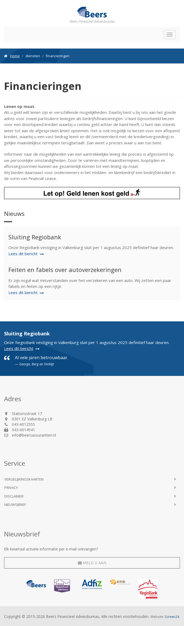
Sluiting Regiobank (34, 237)
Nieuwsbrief (15, 504)
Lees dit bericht (18, 348)
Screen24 (172, 616)
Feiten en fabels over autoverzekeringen (64, 270)
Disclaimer (14, 496)
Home (15, 55)
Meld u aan (92, 562)
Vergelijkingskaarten (24, 479)
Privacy (11, 487)
